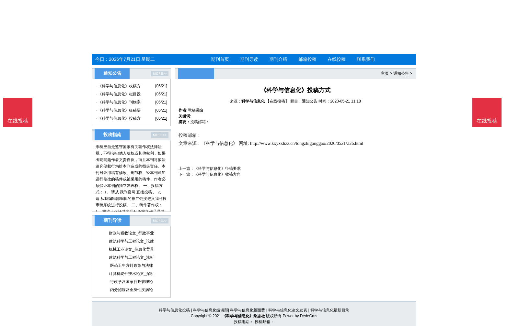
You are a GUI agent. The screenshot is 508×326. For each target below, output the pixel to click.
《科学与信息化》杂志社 (243, 316)
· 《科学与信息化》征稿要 (118, 110)
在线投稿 (337, 59)
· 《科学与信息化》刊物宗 (118, 102)
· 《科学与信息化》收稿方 (118, 86)
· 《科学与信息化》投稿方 (118, 118)
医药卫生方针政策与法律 (131, 265)
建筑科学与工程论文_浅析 (131, 257)
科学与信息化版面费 (247, 310)
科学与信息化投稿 (174, 310)
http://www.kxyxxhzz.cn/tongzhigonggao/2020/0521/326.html (306, 143)
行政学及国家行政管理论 (131, 281)
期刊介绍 (278, 59)
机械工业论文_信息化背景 (131, 249)
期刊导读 (249, 59)
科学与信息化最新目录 (329, 310)
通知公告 (401, 73)
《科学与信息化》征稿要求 (217, 168)
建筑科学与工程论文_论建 (131, 241)
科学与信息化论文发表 (287, 310)
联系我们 (366, 59)
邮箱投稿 (307, 59)
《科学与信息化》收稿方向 (217, 174)
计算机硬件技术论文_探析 (131, 273)
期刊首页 (220, 59)
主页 (385, 73)
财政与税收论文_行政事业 (131, 233)
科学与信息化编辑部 (210, 310)
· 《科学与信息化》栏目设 (118, 94)
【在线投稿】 (277, 101)
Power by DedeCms (300, 316)
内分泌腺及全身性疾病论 (131, 290)
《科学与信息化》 (219, 143)
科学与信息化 (253, 101)
